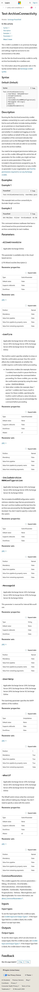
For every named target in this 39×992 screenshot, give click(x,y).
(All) (4, 300)
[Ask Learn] (32, 7)
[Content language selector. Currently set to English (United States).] (11, 970)
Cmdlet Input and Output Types (15, 916)
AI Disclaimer (6, 980)
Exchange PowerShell (14, 19)
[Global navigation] (2, 3)
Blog (27, 980)
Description (7, 31)
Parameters (7, 36)
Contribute (5, 983)
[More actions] (35, 7)
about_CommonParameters (11, 898)
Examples (7, 33)
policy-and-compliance (14, 8)
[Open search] (30, 3)
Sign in (35, 3)
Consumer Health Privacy (10, 986)
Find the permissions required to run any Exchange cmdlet (18, 172)
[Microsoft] (19, 2)
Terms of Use (26, 986)
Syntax (6, 28)
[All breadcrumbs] (3, 7)
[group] (19, 194)
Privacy (13, 983)
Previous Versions (18, 980)
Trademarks (5, 989)
